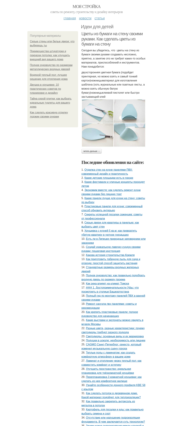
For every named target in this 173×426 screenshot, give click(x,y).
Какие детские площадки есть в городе (108, 177)
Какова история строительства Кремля (110, 255)
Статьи (99, 18)
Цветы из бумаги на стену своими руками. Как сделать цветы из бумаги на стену (112, 39)
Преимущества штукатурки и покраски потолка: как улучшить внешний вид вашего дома (50, 55)
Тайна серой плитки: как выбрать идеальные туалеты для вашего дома (50, 102)
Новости (85, 18)
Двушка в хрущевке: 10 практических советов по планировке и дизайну (45, 88)
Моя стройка (86, 6)
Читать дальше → (91, 151)
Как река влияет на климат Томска (107, 283)
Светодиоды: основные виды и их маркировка (115, 336)
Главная (70, 18)
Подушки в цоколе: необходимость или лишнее (115, 340)
